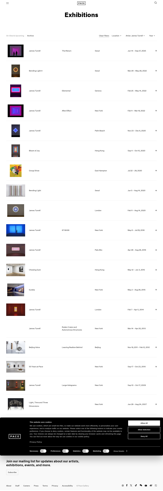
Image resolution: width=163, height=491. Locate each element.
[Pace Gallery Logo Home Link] (81, 3)
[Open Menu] (7, 3)
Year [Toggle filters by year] (152, 36)
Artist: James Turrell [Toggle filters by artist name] (135, 36)
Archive (30, 36)
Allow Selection (144, 465)
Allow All (144, 459)
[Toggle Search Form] (156, 3)
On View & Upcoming (15, 36)
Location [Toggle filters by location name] (116, 36)
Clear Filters (104, 36)
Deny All (144, 472)
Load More (81, 442)
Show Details (119, 487)
